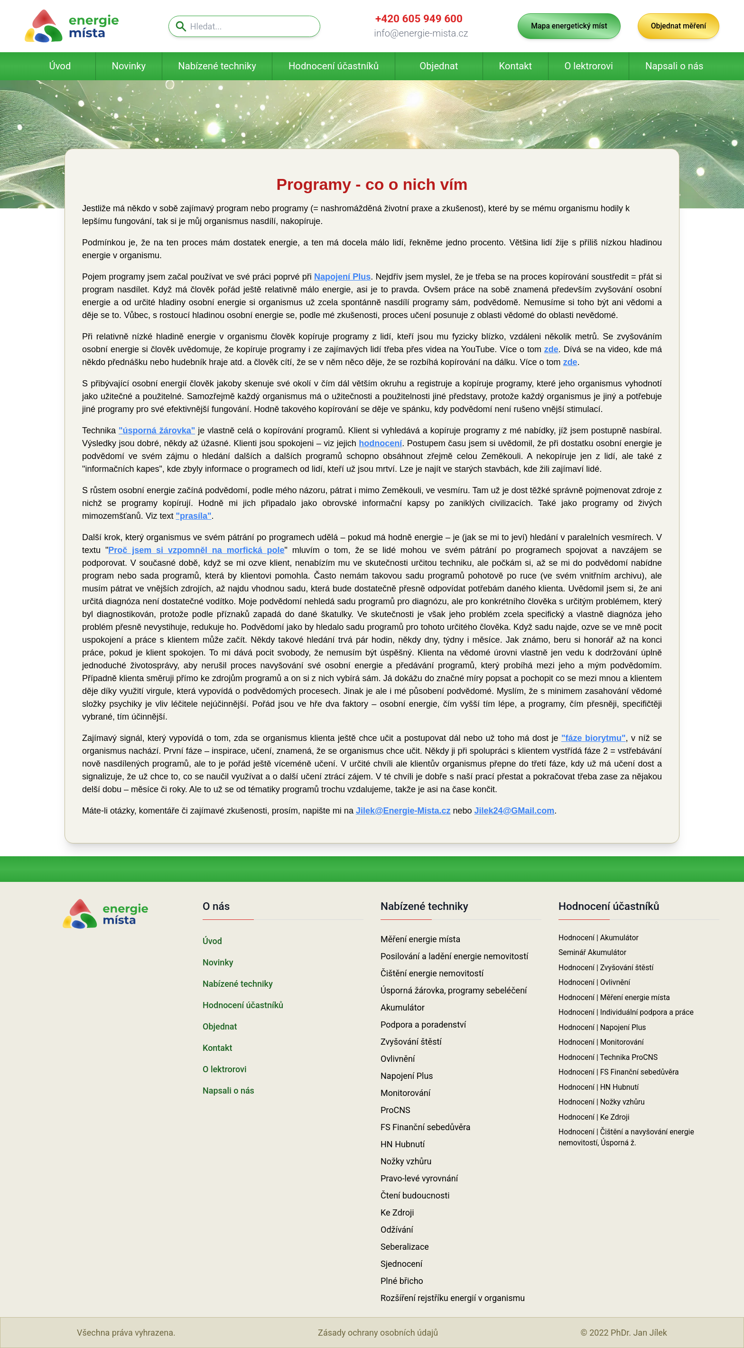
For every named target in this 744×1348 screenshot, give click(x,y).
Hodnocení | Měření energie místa (614, 997)
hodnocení (380, 443)
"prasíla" (193, 516)
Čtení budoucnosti (415, 1195)
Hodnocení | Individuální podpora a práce (626, 1012)
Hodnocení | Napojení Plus (602, 1027)
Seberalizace (405, 1247)
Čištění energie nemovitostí (432, 973)
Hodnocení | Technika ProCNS (608, 1057)
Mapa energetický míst (569, 25)
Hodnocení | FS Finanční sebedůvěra (618, 1072)
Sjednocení (401, 1264)
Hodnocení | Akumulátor (598, 937)
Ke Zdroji (397, 1212)
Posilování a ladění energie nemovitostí (454, 956)
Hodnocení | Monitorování (601, 1042)
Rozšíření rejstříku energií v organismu (453, 1298)
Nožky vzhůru (406, 1161)
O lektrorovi (588, 66)
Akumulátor (403, 1007)
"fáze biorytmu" (593, 738)
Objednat (438, 66)
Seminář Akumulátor (592, 952)
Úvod (60, 66)
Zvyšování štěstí (411, 1042)
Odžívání (397, 1230)
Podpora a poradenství (423, 1025)
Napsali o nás (674, 66)
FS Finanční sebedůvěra (426, 1127)
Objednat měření (678, 25)
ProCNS (395, 1110)
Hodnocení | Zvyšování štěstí (605, 967)
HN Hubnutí (403, 1144)
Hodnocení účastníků (333, 66)
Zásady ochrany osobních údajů (378, 1333)
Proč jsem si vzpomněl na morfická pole (196, 550)
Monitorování (405, 1093)
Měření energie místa (420, 939)
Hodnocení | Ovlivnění (594, 982)
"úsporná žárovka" (157, 430)
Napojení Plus (342, 276)
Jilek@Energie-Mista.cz (403, 810)
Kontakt (515, 66)
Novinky (129, 66)
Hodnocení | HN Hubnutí (598, 1087)
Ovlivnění (398, 1059)
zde (551, 349)
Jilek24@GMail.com (514, 810)
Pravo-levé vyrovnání (419, 1178)
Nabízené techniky (217, 66)
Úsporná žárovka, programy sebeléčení (454, 990)
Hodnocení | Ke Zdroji (594, 1117)
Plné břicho (402, 1281)
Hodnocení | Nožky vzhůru (601, 1101)
